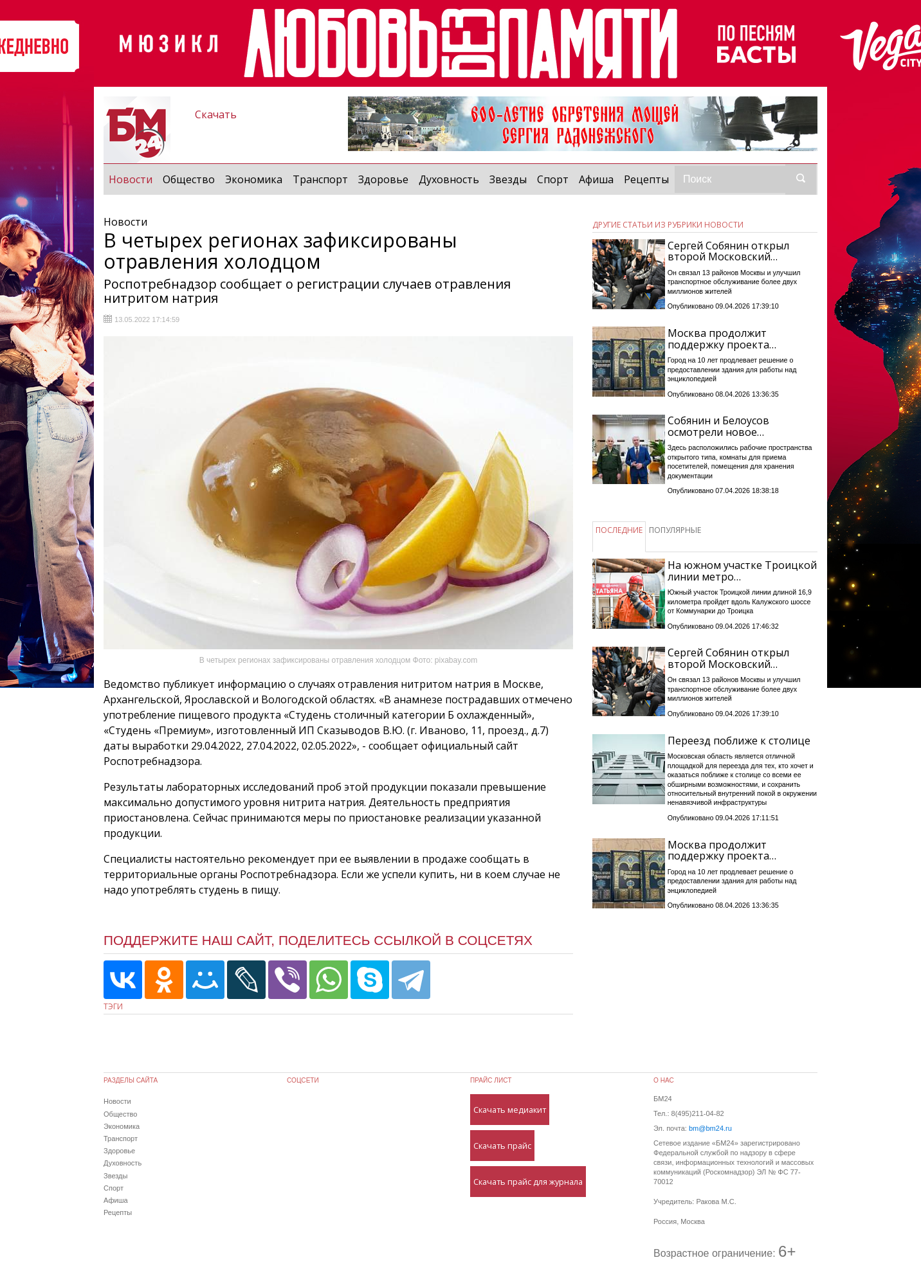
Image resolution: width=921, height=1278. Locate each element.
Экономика (253, 179)
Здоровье (383, 179)
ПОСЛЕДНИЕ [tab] (619, 530)
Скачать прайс (502, 1145)
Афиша (596, 179)
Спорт (553, 179)
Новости (133, 178)
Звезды (508, 179)
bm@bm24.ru (710, 1128)
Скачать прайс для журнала (528, 1181)
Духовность (449, 179)
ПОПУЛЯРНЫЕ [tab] (675, 530)
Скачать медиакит (509, 1109)
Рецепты (646, 179)
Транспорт (320, 179)
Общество (189, 179)
